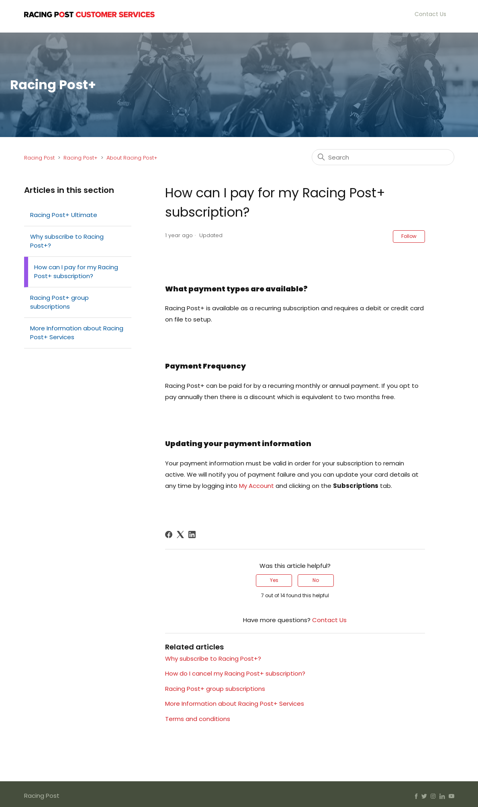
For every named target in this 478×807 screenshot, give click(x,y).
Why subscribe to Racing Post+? (67, 241)
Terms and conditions (197, 719)
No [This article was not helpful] (316, 580)
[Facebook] (168, 534)
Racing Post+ (80, 158)
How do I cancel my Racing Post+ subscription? (235, 673)
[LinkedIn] (192, 534)
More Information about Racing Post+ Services (76, 333)
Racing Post (39, 158)
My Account (256, 485)
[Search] (383, 157)
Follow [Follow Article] (409, 236)
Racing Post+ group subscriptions (59, 302)
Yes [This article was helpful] (274, 580)
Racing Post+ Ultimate (63, 215)
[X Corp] (180, 534)
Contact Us (430, 14)
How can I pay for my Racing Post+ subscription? (76, 272)
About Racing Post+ (131, 158)
